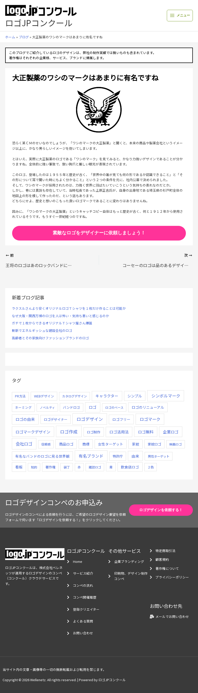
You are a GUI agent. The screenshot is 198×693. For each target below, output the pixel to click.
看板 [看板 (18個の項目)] (18, 466)
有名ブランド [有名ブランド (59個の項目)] (91, 456)
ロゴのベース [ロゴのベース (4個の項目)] (114, 407)
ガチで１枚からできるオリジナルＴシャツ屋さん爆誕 (52, 323)
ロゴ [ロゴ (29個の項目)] (92, 407)
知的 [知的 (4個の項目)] (34, 467)
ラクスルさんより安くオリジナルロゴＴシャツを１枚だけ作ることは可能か (69, 308)
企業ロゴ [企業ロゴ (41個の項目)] (170, 431)
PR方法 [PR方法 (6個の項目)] (20, 396)
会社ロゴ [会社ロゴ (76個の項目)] (24, 444)
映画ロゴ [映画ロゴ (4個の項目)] (175, 444)
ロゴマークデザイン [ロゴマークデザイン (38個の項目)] (32, 431)
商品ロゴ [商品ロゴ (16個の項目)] (66, 444)
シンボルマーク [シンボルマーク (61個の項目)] (165, 396)
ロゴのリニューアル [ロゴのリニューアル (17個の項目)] (148, 407)
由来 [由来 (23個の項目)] (135, 456)
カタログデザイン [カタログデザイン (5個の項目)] (74, 396)
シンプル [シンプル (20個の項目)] (134, 395)
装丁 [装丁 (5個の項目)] (67, 467)
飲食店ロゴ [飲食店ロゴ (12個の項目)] (130, 466)
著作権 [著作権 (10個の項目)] (50, 467)
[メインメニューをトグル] (180, 15)
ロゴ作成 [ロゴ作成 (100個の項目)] (69, 431)
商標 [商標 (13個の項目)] (85, 444)
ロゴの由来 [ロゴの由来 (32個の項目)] (25, 419)
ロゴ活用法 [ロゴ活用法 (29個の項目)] (119, 431)
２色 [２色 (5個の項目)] (150, 467)
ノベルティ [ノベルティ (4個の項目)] (47, 407)
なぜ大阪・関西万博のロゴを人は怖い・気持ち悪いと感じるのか (60, 315)
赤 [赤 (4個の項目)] (79, 467)
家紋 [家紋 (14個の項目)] (135, 444)
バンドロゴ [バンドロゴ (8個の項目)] (71, 407)
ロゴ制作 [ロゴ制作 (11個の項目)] (93, 431)
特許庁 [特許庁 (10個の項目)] (118, 456)
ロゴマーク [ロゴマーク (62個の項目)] (150, 419)
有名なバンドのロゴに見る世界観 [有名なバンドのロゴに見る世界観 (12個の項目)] (42, 456)
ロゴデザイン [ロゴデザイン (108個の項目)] (90, 419)
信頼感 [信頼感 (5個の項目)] (46, 444)
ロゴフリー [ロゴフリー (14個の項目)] (121, 419)
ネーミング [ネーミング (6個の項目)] (23, 407)
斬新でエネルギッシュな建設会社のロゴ (42, 330)
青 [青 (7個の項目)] (111, 467)
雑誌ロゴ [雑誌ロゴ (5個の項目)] (95, 467)
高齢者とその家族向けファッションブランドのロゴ (50, 337)
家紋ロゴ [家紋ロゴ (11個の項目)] (154, 444)
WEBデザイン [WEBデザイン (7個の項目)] (44, 396)
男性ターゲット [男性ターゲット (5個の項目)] (158, 456)
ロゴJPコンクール (38, 23)
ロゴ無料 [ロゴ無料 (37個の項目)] (145, 431)
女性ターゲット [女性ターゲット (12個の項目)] (110, 444)
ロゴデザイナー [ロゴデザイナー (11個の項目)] (55, 419)
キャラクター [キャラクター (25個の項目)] (106, 395)
